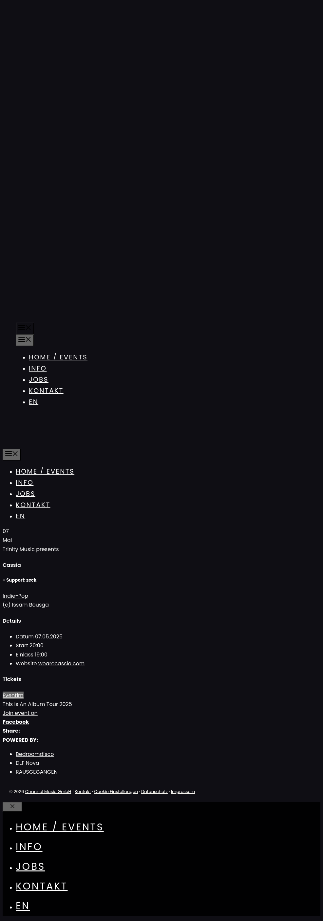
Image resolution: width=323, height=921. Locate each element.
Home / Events (58, 357)
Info (38, 368)
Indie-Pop (15, 596)
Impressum (183, 791)
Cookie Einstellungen (116, 791)
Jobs (38, 379)
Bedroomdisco (35, 754)
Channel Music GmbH (48, 791)
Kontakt (46, 390)
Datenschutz (154, 791)
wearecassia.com (61, 663)
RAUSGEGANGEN (37, 772)
